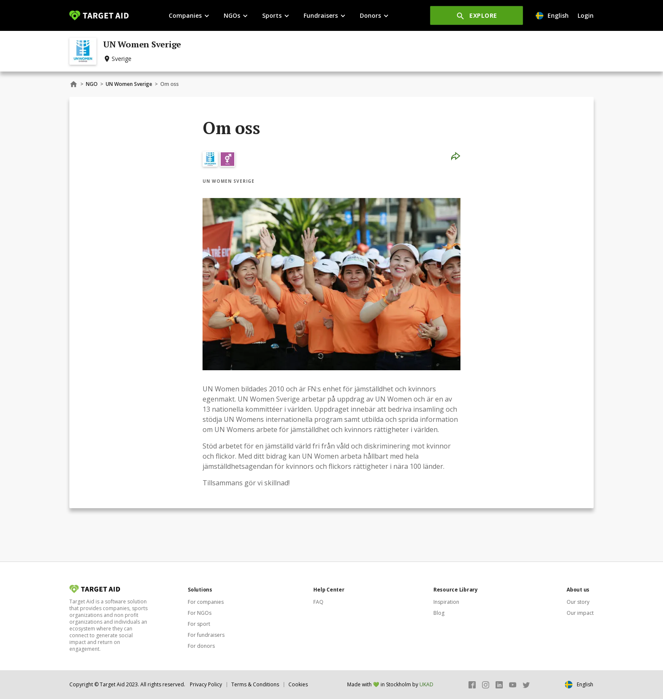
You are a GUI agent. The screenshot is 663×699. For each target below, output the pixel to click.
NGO (92, 84)
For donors (201, 645)
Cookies (298, 684)
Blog (438, 612)
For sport (199, 623)
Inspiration (446, 601)
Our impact (580, 612)
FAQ (318, 601)
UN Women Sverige (129, 84)
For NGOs (199, 612)
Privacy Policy (206, 684)
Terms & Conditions (255, 684)
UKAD (426, 684)
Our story (578, 601)
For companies (206, 601)
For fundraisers (206, 634)
